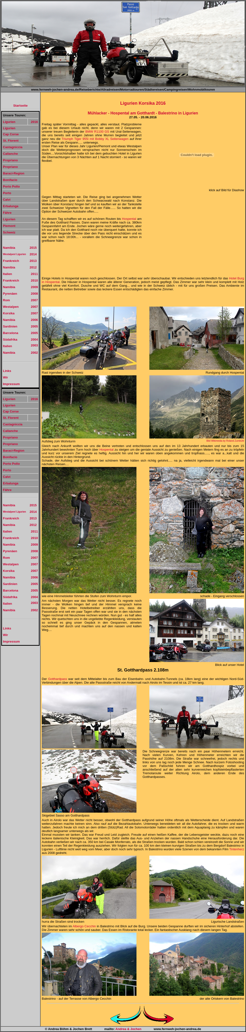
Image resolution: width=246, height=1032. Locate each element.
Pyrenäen (10, 293)
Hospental (129, 219)
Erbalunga (10, 206)
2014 (33, 254)
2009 (34, 287)
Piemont (9, 226)
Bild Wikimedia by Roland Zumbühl (225, 440)
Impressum (11, 384)
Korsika (9, 313)
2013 (33, 261)
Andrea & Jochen (128, 1029)
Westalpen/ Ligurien (14, 254)
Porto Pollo (11, 186)
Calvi (6, 199)
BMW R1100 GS (97, 131)
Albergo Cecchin (84, 926)
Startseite (20, 105)
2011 (34, 274)
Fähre (7, 213)
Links (7, 371)
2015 (33, 247)
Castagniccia (12, 147)
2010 (34, 280)
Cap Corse (11, 134)
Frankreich (11, 261)
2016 (34, 122)
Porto (7, 193)
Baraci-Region (13, 173)
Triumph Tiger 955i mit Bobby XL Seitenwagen (95, 139)
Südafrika (10, 339)
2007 (34, 300)
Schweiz (9, 232)
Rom (6, 300)
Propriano (10, 160)
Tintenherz (236, 849)
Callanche (10, 153)
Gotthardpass (57, 679)
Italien (7, 274)
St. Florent (10, 140)
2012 (33, 267)
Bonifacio (10, 180)
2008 (34, 293)
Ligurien (9, 122)
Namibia (9, 247)
